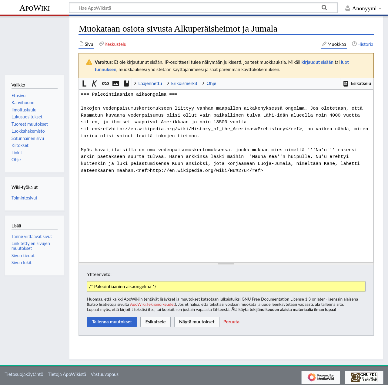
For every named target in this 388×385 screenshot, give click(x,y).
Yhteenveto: (99, 274)
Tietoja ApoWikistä (67, 374)
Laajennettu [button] (150, 83)
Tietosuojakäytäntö (24, 374)
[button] (356, 83)
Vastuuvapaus (105, 374)
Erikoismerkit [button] (184, 83)
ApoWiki (34, 7)
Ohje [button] (211, 83)
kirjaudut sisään (317, 62)
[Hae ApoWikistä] (203, 7)
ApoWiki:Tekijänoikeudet (152, 304)
